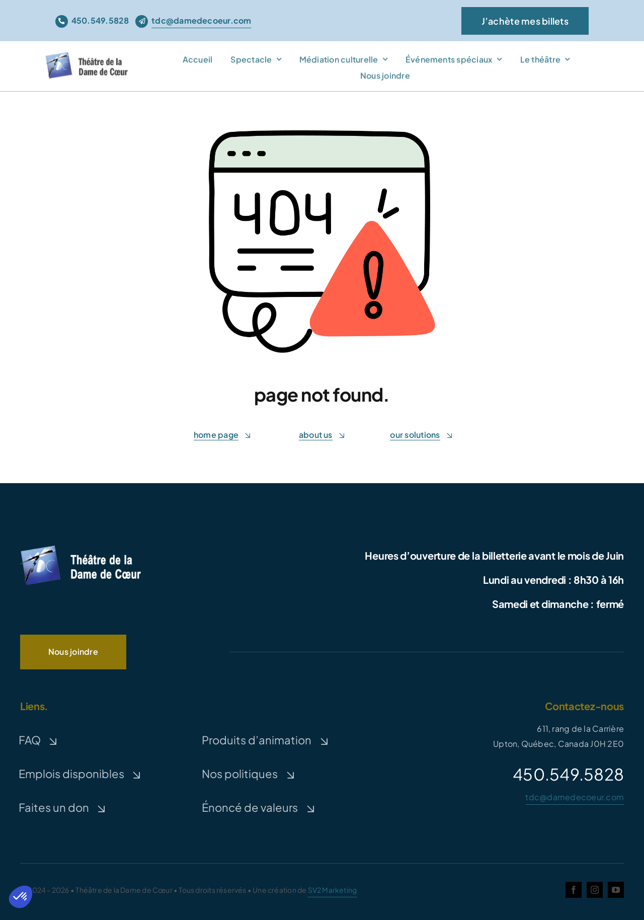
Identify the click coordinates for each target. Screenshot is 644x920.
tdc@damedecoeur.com (574, 797)
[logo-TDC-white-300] (80, 547)
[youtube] (616, 890)
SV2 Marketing (332, 889)
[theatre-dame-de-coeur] (88, 57)
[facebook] (574, 890)
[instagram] (595, 890)
